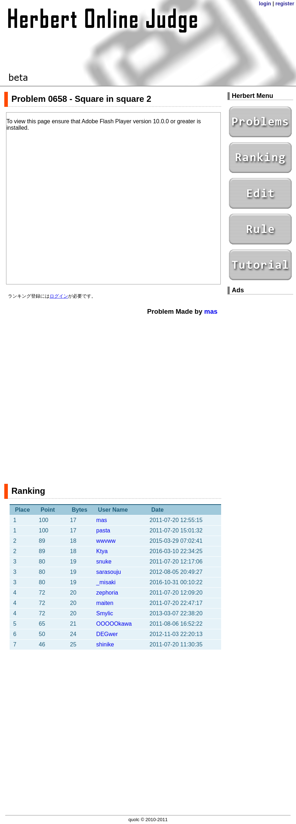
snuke (104, 562)
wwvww (106, 541)
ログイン (59, 296)
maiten (104, 603)
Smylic (104, 613)
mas (211, 311)
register (284, 3)
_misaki (106, 582)
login (265, 3)
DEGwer (107, 634)
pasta (103, 530)
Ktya (102, 551)
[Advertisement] (73, 396)
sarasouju (108, 572)
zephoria (107, 593)
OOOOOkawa (114, 624)
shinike (105, 644)
